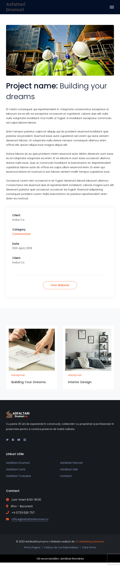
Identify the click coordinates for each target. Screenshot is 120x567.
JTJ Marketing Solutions (89, 541)
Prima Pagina (32, 547)
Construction (21, 234)
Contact (66, 476)
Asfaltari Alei (69, 469)
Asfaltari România (72, 558)
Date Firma (89, 547)
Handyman (18, 375)
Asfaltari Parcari (71, 463)
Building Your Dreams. (28, 382)
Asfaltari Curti (15, 469)
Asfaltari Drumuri (15, 7)
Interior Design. (80, 382)
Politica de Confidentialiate (61, 547)
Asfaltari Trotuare (18, 476)
